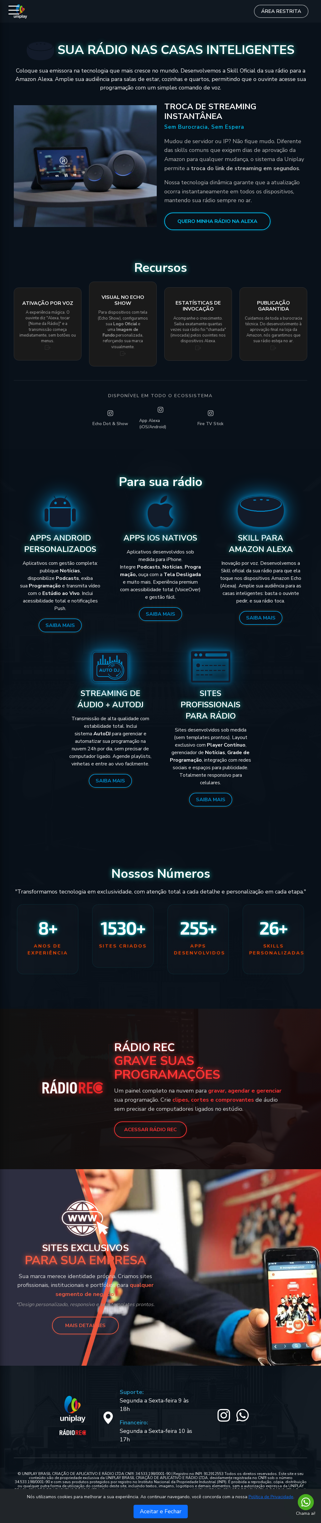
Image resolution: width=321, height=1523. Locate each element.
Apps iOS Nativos (160, 538)
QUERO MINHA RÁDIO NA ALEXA (217, 221)
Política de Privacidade (271, 1497)
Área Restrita (281, 11)
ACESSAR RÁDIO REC (150, 1129)
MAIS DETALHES (85, 1325)
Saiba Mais (60, 625)
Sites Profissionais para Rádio (210, 704)
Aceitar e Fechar (161, 1511)
